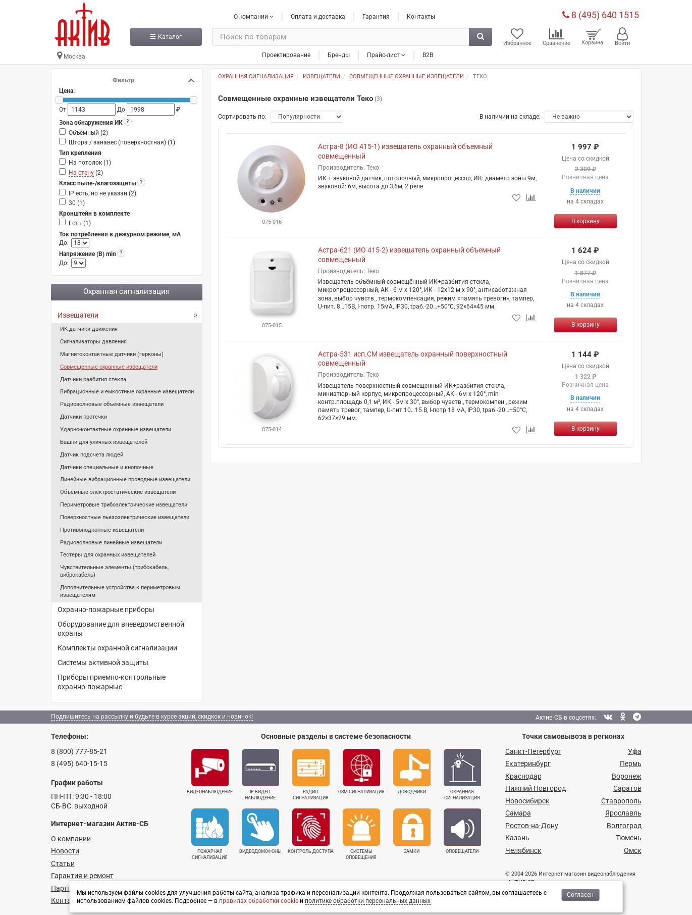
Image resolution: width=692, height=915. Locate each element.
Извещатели (78, 315)
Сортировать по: (242, 116)
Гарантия (376, 16)
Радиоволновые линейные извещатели (111, 542)
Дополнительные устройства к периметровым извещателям (120, 591)
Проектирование (286, 55)
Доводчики (412, 771)
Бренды (339, 55)
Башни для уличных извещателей (103, 442)
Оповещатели (462, 831)
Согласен (580, 894)
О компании (71, 839)
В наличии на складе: (510, 116)
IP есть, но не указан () (102, 193)
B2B (427, 55)
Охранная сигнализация (462, 774)
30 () (77, 203)
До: (64, 242)
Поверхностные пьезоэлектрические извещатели (124, 517)
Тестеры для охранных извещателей (107, 554)
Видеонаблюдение (210, 771)
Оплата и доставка (318, 16)
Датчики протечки (83, 417)
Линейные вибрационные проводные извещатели (125, 479)
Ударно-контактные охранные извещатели (115, 429)
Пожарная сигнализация (210, 834)
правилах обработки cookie (258, 900)
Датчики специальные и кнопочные (106, 467)
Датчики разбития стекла (93, 379)
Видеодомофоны (260, 831)
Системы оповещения (361, 834)
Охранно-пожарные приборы (106, 609)
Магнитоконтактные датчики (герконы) (112, 354)
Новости (65, 851)
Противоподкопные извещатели (102, 530)
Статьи (63, 863)
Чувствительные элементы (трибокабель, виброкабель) (114, 571)
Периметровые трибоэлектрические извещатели (123, 504)
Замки (412, 831)
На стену (81, 172)
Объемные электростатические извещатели (118, 492)
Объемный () (88, 132)
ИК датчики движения (89, 329)
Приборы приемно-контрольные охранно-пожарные (112, 682)
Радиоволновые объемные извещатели (112, 404)
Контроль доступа (311, 831)
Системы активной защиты (103, 662)
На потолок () (90, 162)
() (86, 173)
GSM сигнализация (361, 771)
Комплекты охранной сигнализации (117, 648)
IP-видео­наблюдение (260, 774)
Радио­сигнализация (311, 774)
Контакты (421, 16)
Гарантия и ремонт (82, 876)
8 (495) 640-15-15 (79, 763)
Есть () (80, 223)
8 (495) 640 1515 (600, 15)
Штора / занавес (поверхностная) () (122, 142)
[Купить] (585, 221)
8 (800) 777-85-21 (79, 751)
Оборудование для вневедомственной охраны (121, 629)
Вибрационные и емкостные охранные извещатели (127, 391)
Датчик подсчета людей (91, 454)
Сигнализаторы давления (93, 341)
